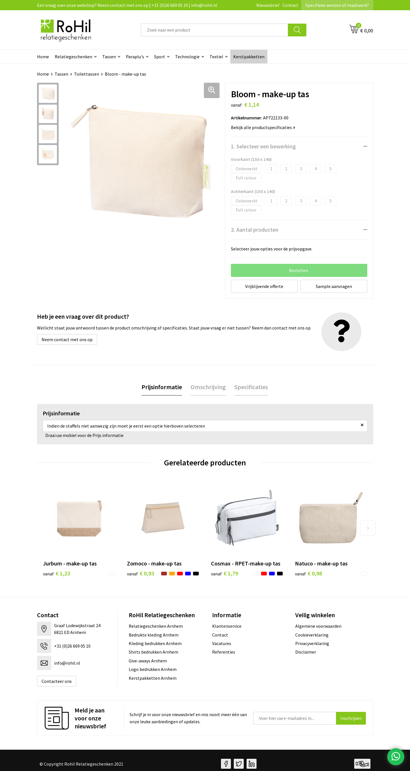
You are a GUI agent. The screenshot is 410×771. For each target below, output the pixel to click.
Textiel (216, 56)
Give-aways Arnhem (148, 661)
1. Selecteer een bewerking (263, 146)
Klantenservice (226, 626)
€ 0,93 (140, 573)
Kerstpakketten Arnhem (153, 678)
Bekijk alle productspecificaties (263, 127)
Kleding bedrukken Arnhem (155, 643)
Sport (159, 56)
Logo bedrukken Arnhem (153, 669)
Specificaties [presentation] (251, 387)
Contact (290, 5)
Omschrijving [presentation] (208, 387)
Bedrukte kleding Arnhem (154, 635)
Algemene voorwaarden (318, 626)
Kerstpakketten (249, 56)
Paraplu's (135, 56)
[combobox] (214, 30)
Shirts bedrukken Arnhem (153, 652)
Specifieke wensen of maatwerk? (337, 5)
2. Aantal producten (254, 229)
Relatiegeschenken (73, 56)
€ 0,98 (308, 573)
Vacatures (221, 643)
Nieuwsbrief (268, 5)
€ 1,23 (56, 573)
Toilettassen (86, 74)
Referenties (223, 652)
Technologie (187, 56)
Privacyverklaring (312, 643)
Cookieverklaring (312, 635)
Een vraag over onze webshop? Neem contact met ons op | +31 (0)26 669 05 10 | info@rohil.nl (127, 5)
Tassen (109, 56)
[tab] (162, 387)
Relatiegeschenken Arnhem (156, 626)
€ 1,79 (224, 573)
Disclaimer (305, 652)
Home (43, 56)
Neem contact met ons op (67, 339)
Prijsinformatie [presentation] (162, 387)
